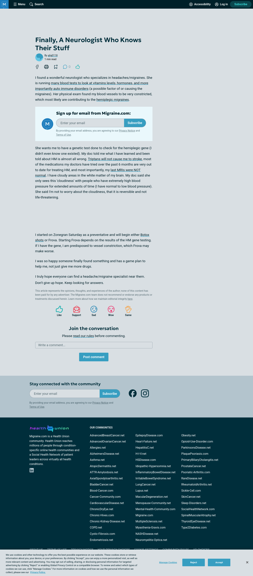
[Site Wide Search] (36, 4)
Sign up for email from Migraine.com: (93, 113)
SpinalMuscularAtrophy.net (198, 515)
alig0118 (53, 55)
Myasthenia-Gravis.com (151, 527)
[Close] (247, 562)
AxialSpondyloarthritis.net (106, 478)
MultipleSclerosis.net (149, 521)
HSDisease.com (146, 460)
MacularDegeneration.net (152, 496)
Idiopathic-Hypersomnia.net (153, 466)
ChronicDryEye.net (101, 509)
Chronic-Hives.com (102, 515)
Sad (92, 311)
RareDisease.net (191, 478)
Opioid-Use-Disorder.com (197, 441)
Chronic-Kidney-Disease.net (107, 521)
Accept (219, 562)
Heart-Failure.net (146, 441)
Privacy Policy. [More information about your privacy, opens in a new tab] (37, 572)
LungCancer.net (146, 484)
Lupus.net (142, 490)
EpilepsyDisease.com (149, 435)
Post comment (93, 357)
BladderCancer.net (101, 484)
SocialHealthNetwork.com (198, 509)
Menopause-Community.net (153, 503)
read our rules (83, 336)
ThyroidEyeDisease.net (195, 521)
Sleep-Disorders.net (193, 503)
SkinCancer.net (190, 496)
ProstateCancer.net (193, 466)
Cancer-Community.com (105, 496)
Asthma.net (97, 460)
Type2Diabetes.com (194, 527)
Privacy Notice (127, 130)
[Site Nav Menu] (19, 4)
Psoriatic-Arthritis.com (195, 472)
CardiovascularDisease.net (107, 503)
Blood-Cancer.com (101, 490)
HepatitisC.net (145, 447)
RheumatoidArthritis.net (196, 484)
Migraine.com (144, 515)
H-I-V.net (141, 453)
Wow (109, 311)
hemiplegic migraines (112, 100)
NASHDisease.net (147, 534)
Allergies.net (98, 447)
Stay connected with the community (65, 383)
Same (126, 311)
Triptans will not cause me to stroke (115, 159)
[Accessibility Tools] (199, 4)
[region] (126, 563)
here (129, 298)
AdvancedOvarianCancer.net (108, 441)
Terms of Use (63, 134)
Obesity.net (188, 435)
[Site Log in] (221, 4)
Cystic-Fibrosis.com (102, 534)
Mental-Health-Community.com (155, 509)
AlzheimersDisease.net (104, 453)
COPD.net (96, 527)
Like (57, 311)
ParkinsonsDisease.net (196, 447)
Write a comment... (51, 345)
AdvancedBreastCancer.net (107, 435)
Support (75, 311)
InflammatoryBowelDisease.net (155, 472)
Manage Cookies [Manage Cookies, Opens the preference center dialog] (168, 562)
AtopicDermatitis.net (103, 466)
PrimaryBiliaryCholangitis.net (199, 460)
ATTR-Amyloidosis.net (104, 472)
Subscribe (240, 4)
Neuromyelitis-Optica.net (151, 540)
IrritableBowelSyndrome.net (153, 478)
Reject (193, 562)
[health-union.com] (49, 428)
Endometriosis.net (101, 540)
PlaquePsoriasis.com (194, 453)
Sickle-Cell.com (191, 490)
